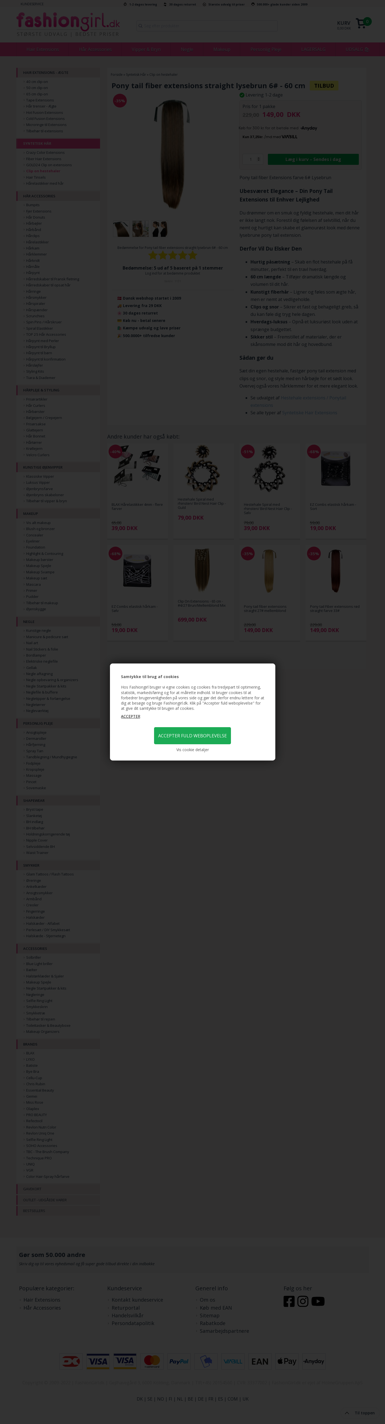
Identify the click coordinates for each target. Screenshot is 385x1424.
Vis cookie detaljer (192, 749)
